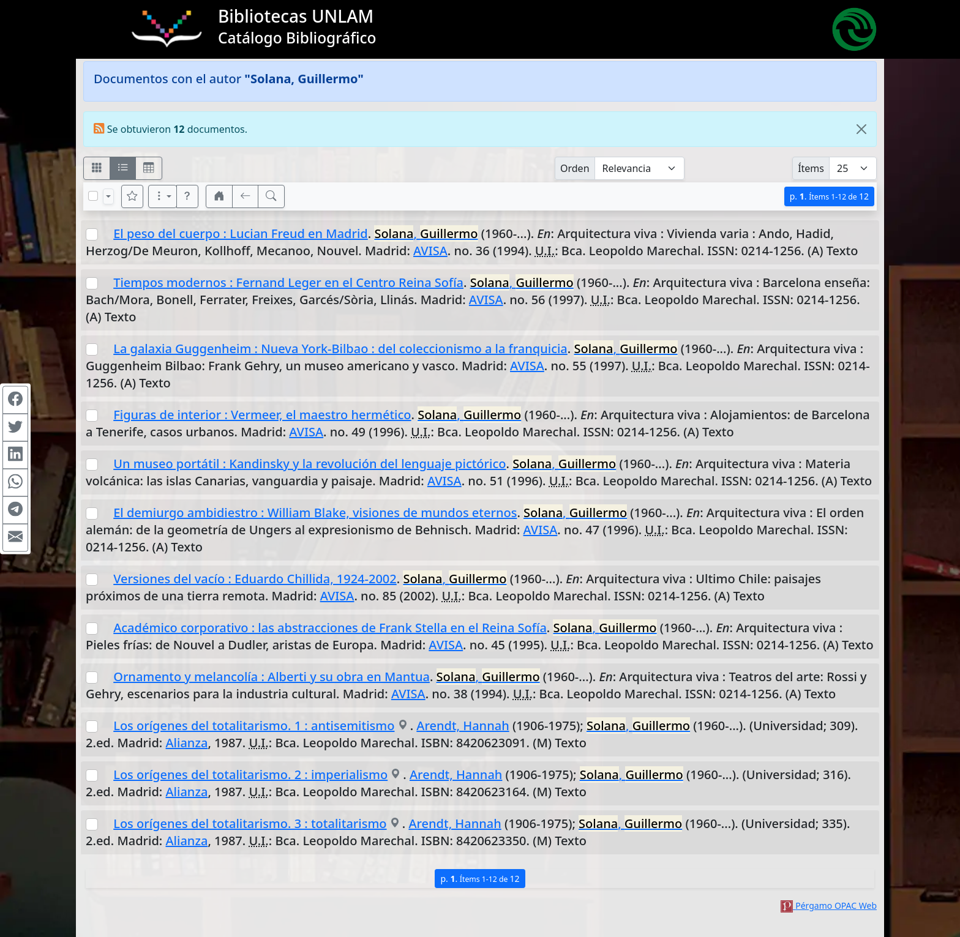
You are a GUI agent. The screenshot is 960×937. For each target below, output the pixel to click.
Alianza (187, 742)
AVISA (430, 250)
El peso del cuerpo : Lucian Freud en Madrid (240, 233)
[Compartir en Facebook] (15, 400)
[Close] (861, 129)
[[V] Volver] (245, 196)
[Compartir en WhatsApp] (15, 482)
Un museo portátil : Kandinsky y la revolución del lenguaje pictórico (309, 463)
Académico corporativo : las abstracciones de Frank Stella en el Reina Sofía (330, 627)
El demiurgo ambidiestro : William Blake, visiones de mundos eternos (315, 512)
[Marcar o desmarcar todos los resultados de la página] (93, 196)
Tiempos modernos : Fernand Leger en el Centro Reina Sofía (288, 282)
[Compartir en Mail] (15, 537)
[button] (187, 196)
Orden (575, 168)
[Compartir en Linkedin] (15, 455)
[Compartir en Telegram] (15, 510)
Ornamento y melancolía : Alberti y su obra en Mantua (271, 676)
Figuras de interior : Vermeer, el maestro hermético (262, 414)
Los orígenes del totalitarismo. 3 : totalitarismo (249, 823)
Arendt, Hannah (462, 725)
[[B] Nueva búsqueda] (271, 196)
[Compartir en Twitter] (15, 427)
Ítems (811, 168)
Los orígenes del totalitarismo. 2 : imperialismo (250, 774)
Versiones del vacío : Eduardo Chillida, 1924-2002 (255, 578)
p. (829, 196)
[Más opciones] (163, 196)
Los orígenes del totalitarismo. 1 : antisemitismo (253, 725)
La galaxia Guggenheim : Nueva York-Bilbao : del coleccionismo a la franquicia (340, 348)
